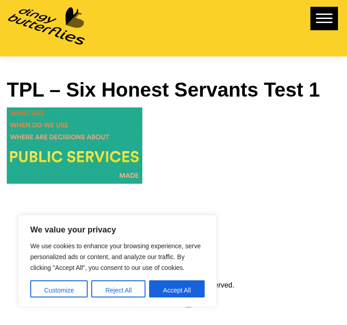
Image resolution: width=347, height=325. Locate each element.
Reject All (118, 290)
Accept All (177, 290)
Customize (59, 290)
